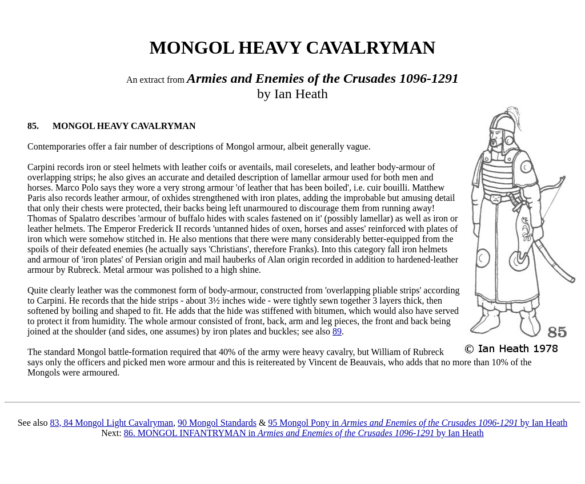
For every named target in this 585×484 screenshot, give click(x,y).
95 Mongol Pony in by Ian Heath (417, 422)
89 (337, 331)
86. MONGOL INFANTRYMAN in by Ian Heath (304, 433)
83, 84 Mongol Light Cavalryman (112, 422)
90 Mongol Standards (217, 422)
